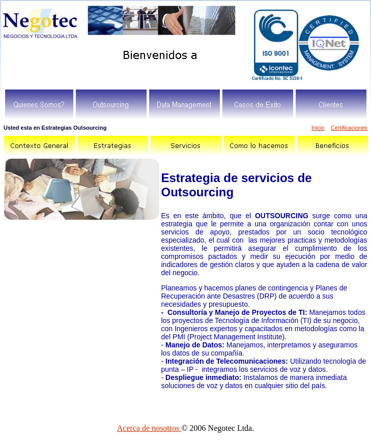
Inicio (318, 128)
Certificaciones (349, 128)
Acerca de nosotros (149, 428)
